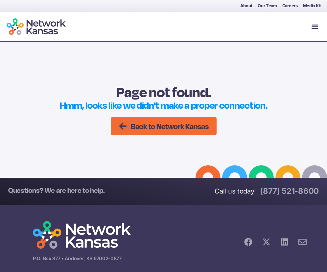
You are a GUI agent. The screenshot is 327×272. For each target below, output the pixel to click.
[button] (314, 26)
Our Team (267, 5)
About (246, 5)
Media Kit (312, 5)
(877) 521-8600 (289, 191)
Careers (290, 5)
